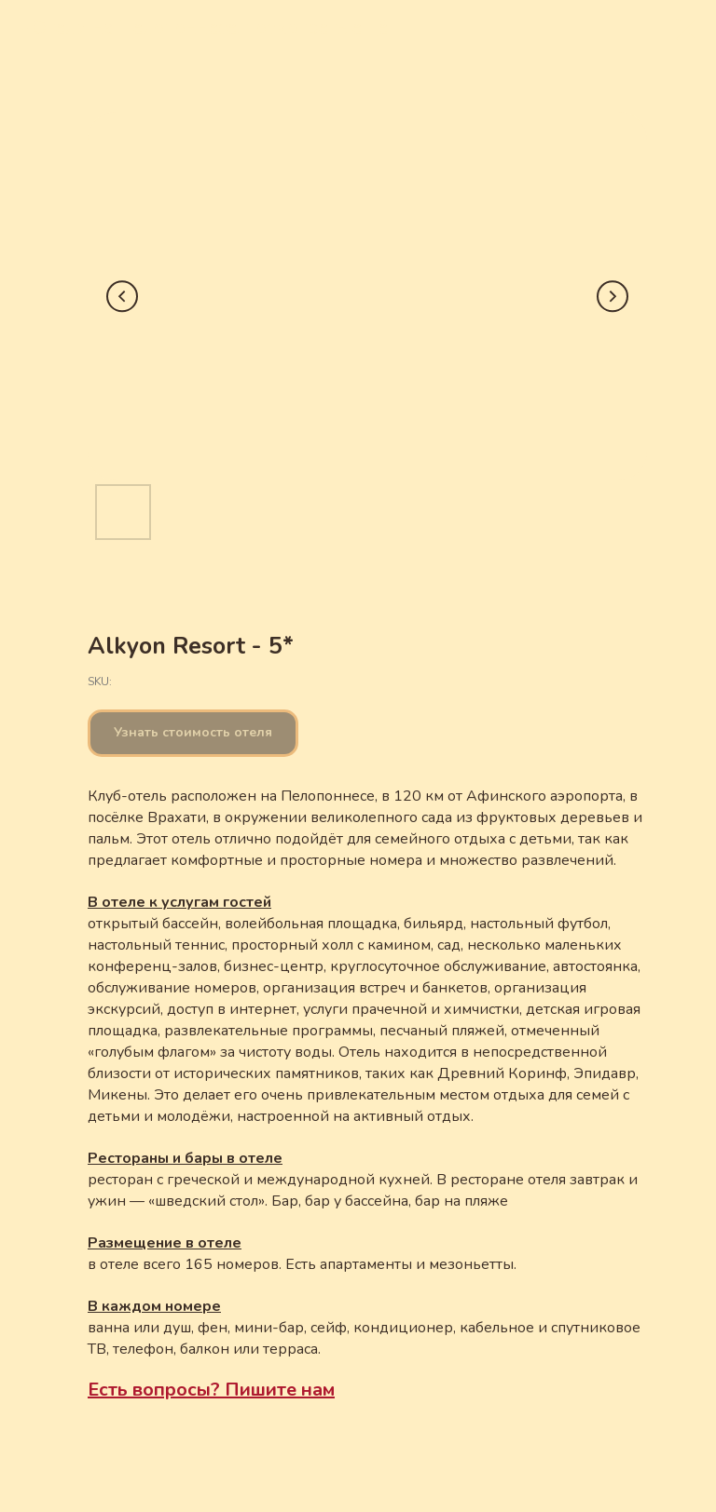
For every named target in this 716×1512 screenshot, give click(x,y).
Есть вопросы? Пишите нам (211, 1389)
